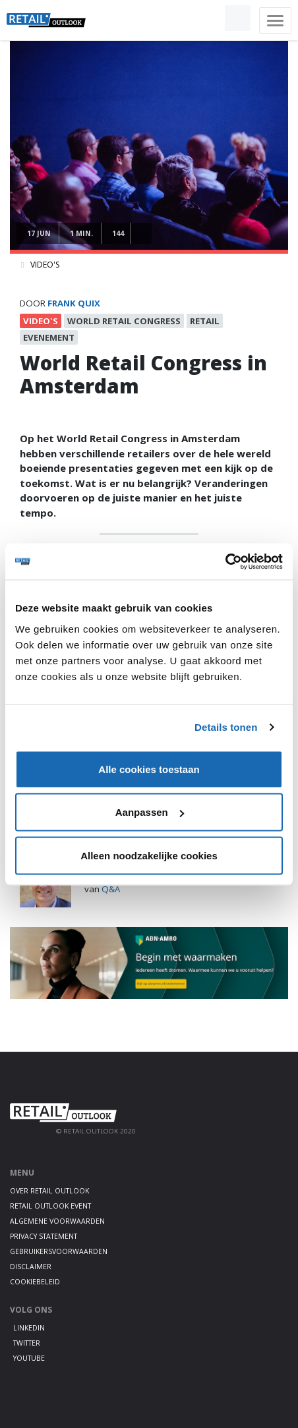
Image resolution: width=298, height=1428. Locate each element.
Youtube (29, 1358)
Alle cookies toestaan (148, 768)
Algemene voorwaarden (57, 1221)
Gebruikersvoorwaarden (58, 1251)
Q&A (111, 889)
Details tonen (225, 727)
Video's (44, 264)
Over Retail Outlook (49, 1190)
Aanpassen (149, 812)
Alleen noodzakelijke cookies (149, 855)
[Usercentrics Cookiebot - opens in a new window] (225, 561)
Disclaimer (30, 1266)
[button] (207, 18)
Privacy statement (43, 1236)
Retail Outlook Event (50, 1206)
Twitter (26, 1343)
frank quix (73, 303)
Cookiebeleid (35, 1281)
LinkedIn (29, 1327)
